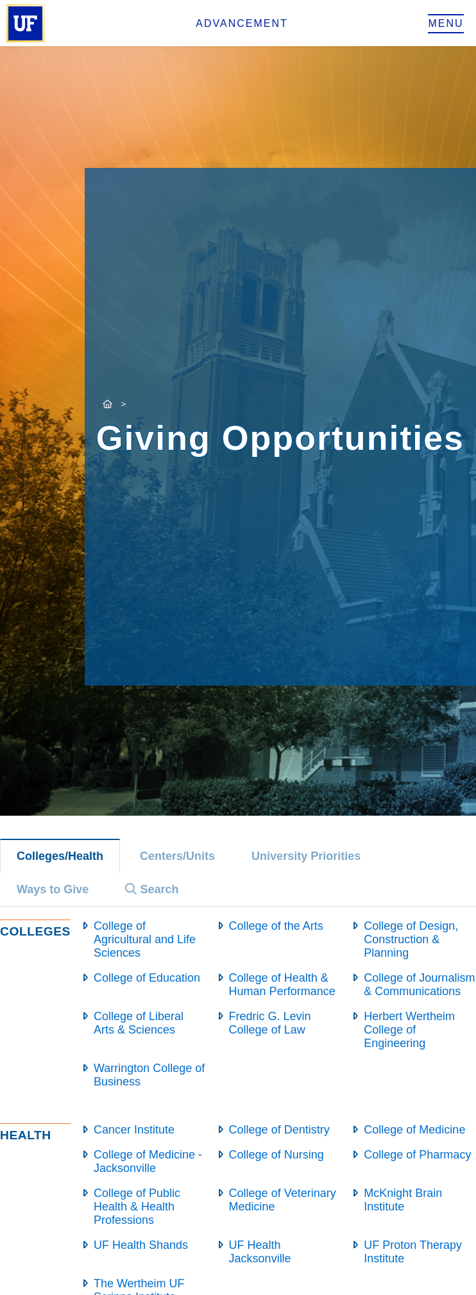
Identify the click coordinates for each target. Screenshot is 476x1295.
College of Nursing (276, 1154)
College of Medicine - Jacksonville (148, 1161)
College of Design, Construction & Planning (411, 939)
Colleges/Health (60, 856)
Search (151, 889)
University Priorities (306, 856)
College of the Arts (276, 926)
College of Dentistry (279, 1129)
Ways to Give (53, 889)
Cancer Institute (134, 1129)
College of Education (147, 977)
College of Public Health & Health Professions (137, 1206)
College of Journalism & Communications (419, 984)
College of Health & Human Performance (282, 984)
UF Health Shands (141, 1245)
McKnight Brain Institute (403, 1200)
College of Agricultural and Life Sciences (145, 939)
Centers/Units (177, 856)
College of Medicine (414, 1129)
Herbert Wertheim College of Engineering (409, 1030)
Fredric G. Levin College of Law (270, 1023)
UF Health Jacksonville (260, 1252)
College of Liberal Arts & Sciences (138, 1023)
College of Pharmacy (417, 1154)
